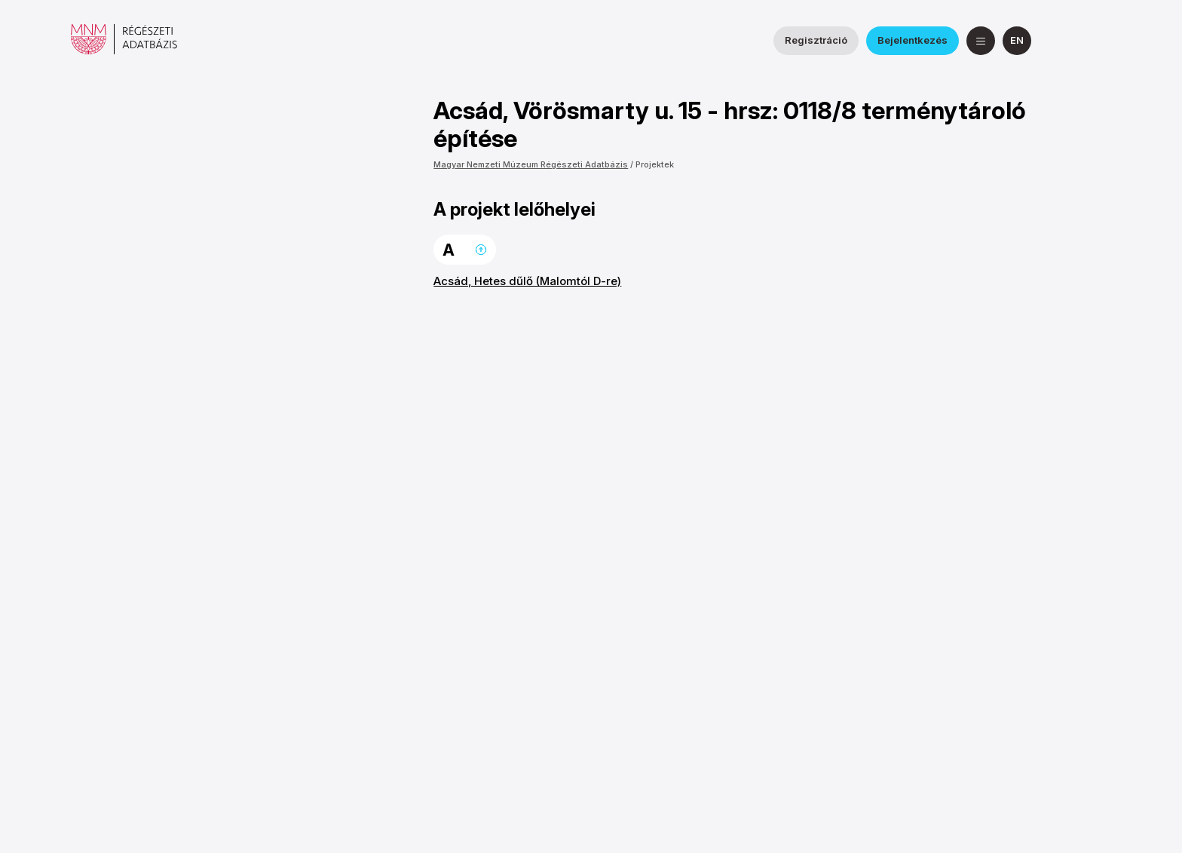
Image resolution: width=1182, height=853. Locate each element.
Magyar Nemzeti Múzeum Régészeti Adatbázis (530, 164)
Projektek (654, 164)
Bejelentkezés (912, 40)
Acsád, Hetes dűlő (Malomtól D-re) (527, 281)
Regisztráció (816, 40)
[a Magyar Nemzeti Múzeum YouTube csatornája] (1096, 40)
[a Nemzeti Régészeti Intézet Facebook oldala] (1060, 40)
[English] (1017, 40)
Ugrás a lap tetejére (481, 250)
